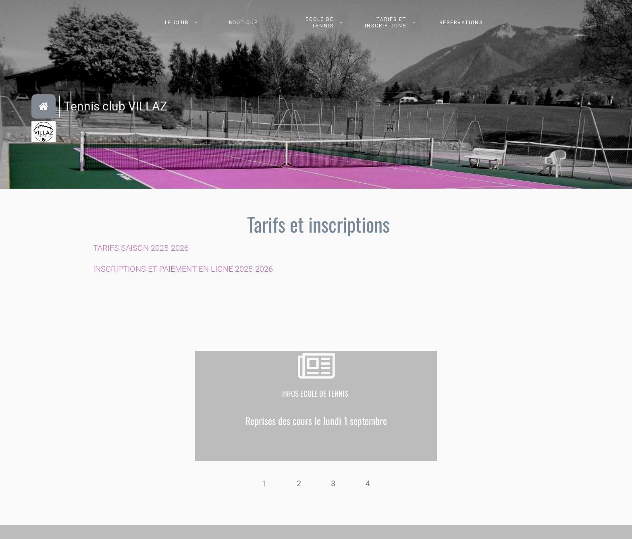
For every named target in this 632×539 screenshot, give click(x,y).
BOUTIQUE (243, 22)
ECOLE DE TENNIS (320, 23)
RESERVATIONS (461, 22)
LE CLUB (177, 22)
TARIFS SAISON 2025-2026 (141, 248)
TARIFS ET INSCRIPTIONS (385, 23)
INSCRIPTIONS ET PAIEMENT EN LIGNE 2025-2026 (183, 269)
